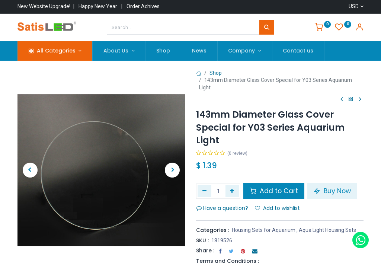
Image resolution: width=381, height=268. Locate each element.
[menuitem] (163, 51)
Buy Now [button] (332, 190)
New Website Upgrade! (43, 6)
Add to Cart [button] (274, 190)
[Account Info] (359, 28)
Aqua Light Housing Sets (327, 230)
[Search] (266, 27)
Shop (215, 73)
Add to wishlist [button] (277, 208)
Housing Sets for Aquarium (263, 230)
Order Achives (143, 6)
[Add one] (232, 191)
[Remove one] (204, 191)
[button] (30, 170)
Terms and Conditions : (227, 261)
